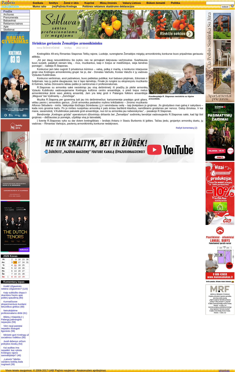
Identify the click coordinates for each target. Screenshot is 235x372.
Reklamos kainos (13, 23)
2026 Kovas (10, 256)
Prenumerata (10, 17)
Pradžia (7, 11)
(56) (23, 337)
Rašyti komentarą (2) (186, 128)
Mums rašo (39, 6)
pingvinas (224, 370)
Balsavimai (9, 20)
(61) (24, 313)
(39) (12, 364)
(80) (20, 297)
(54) (20, 344)
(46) (18, 355)
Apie (5, 26)
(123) (25, 289)
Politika (175, 3)
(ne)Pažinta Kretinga (64, 6)
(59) (13, 322)
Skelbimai (8, 29)
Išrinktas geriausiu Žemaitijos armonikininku (67, 43)
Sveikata (38, 3)
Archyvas (8, 14)
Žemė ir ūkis (71, 3)
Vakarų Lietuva (132, 3)
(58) (12, 331)
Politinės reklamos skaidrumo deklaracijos (108, 6)
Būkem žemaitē (155, 3)
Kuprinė (89, 3)
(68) (22, 306)
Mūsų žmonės (108, 3)
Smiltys (53, 3)
